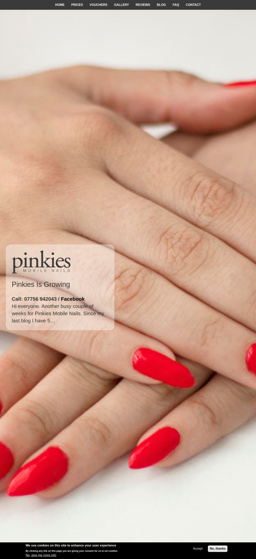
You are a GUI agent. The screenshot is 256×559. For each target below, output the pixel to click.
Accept (198, 548)
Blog (161, 4)
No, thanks (218, 548)
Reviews (143, 4)
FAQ (176, 4)
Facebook (73, 299)
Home (60, 4)
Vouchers (98, 4)
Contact (193, 4)
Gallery (121, 4)
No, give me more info (41, 555)
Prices (77, 4)
